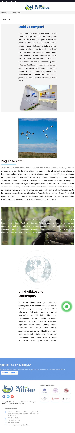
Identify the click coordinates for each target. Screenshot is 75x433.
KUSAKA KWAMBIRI (26, 403)
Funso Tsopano (9, 372)
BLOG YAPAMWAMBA (16, 403)
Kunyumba (4, 13)
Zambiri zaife (16, 13)
